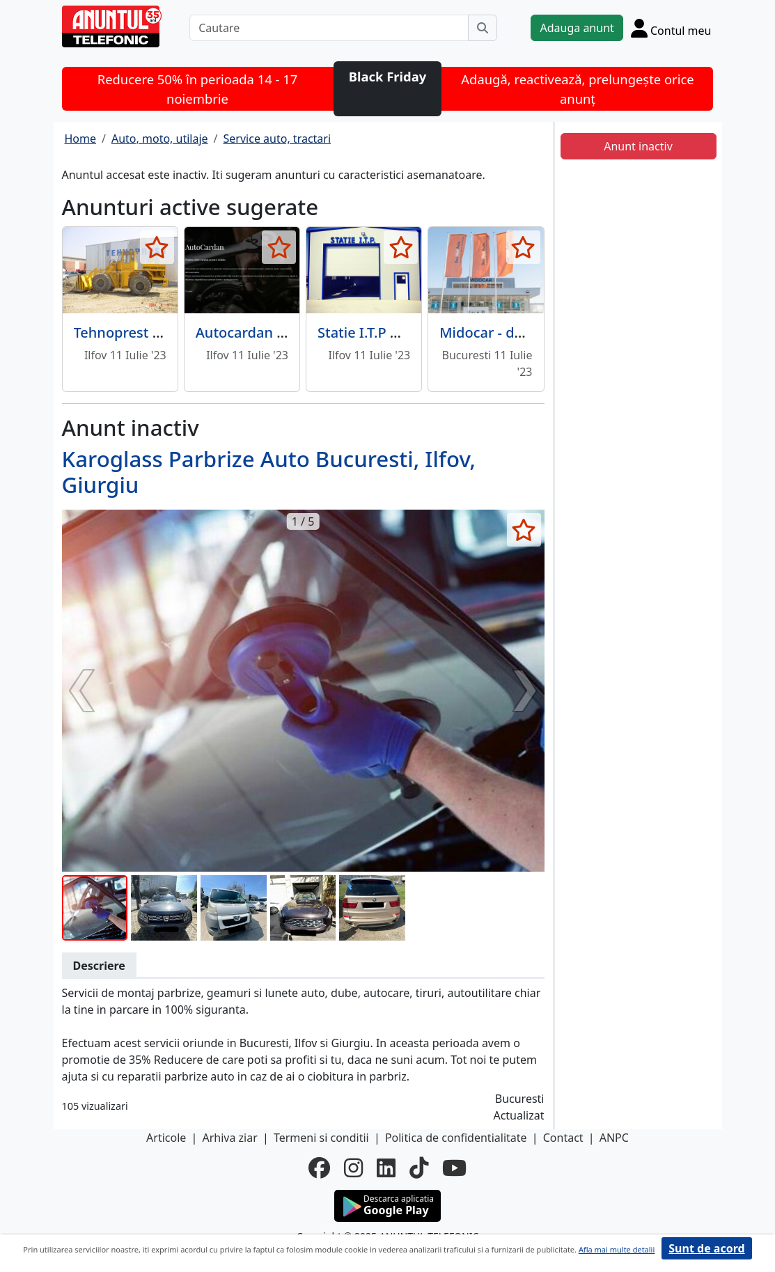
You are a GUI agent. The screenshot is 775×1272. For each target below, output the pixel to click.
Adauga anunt (576, 28)
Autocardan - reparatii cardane (297, 332)
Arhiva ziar (229, 1137)
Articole (166, 1137)
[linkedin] (386, 1168)
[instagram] (353, 1168)
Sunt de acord (706, 1248)
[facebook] (319, 1168)
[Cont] (671, 27)
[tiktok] (418, 1168)
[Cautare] (329, 28)
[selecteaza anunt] (157, 247)
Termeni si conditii (321, 1137)
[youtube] (454, 1168)
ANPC (614, 1137)
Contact (563, 1137)
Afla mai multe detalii (617, 1249)
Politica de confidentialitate (456, 1137)
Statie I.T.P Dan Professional (410, 332)
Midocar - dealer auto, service (537, 332)
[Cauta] (482, 28)
